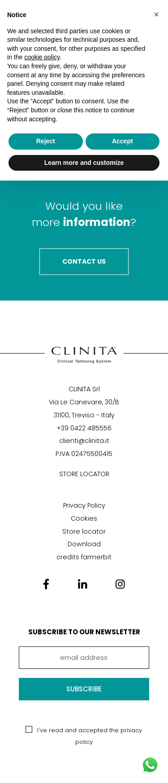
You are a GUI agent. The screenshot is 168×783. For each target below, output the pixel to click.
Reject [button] (45, 141)
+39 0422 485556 (84, 428)
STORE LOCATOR (84, 473)
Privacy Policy (84, 505)
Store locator (84, 531)
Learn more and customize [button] (84, 162)
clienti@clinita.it (84, 440)
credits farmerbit (84, 557)
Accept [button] (122, 141)
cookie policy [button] (42, 57)
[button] (156, 14)
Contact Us (84, 261)
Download (84, 544)
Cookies (84, 518)
